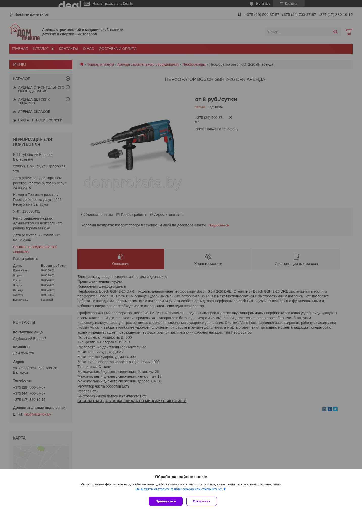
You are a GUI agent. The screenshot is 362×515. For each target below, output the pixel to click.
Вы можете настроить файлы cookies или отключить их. (179, 490)
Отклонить (203, 501)
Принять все (166, 501)
